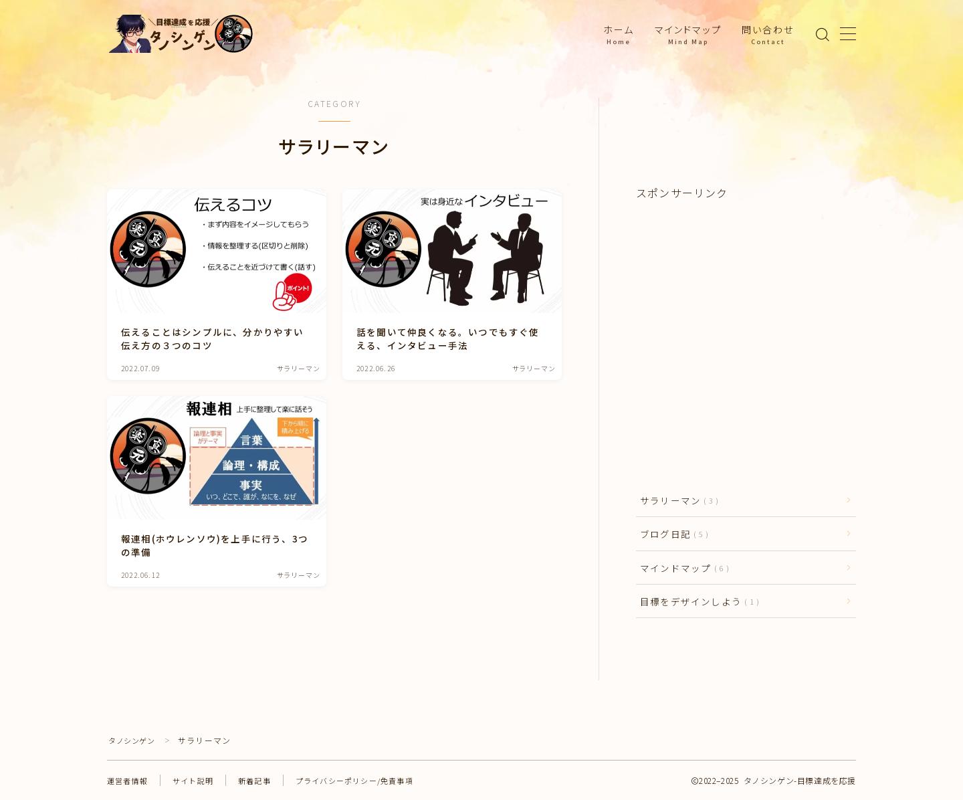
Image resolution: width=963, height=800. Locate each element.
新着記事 (262, 780)
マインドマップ (688, 34)
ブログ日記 (671, 533)
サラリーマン (676, 500)
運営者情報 (129, 780)
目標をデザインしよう (697, 601)
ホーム (618, 34)
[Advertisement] (746, 306)
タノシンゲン (134, 740)
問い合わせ (768, 34)
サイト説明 (198, 780)
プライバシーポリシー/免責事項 (369, 780)
